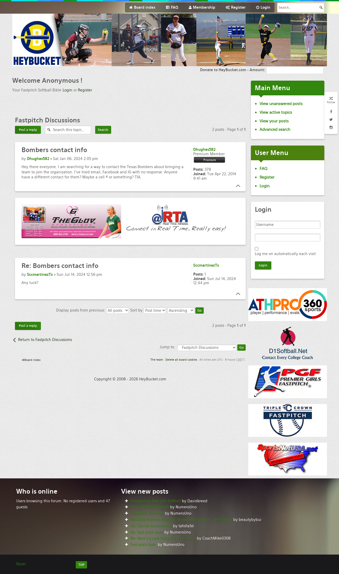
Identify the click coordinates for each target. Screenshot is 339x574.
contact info (54, 150)
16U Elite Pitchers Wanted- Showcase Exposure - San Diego (181, 520)
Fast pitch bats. (144, 544)
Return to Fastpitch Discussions (45, 340)
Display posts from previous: (92, 310)
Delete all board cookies (181, 359)
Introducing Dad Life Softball (156, 501)
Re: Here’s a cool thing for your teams (163, 538)
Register (85, 90)
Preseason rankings (147, 513)
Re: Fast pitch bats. (147, 532)
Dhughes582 (38, 159)
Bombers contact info (59, 266)
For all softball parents (150, 507)
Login (67, 90)
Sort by (148, 310)
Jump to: (167, 347)
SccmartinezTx (40, 274)
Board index (32, 360)
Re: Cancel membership (151, 526)
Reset (21, 564)
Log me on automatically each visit (285, 254)
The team (156, 359)
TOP (81, 565)
